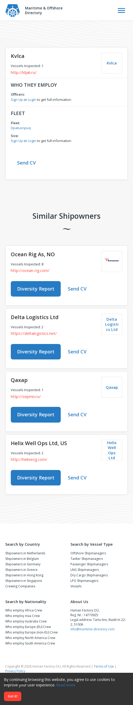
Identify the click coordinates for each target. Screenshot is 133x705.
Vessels (75, 586)
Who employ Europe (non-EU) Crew (31, 632)
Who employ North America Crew (30, 638)
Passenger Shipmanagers (89, 564)
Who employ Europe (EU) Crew (28, 627)
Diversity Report (35, 289)
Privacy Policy (15, 671)
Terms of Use (104, 666)
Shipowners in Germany (22, 564)
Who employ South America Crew (30, 643)
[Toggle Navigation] (121, 10)
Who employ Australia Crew (26, 621)
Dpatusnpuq (21, 127)
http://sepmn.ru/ (26, 396)
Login (32, 99)
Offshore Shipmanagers (88, 553)
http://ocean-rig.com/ (30, 270)
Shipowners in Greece (21, 569)
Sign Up (17, 99)
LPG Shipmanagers (84, 580)
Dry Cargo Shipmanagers (89, 575)
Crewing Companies (20, 586)
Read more (65, 684)
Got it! (12, 696)
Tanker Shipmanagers (86, 558)
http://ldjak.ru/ (24, 72)
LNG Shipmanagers (84, 569)
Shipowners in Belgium (22, 558)
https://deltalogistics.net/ (34, 333)
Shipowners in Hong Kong (24, 575)
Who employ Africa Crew (23, 610)
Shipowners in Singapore (23, 580)
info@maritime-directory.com (92, 629)
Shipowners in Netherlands (25, 553)
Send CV (26, 163)
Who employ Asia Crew (22, 616)
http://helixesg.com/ (29, 459)
